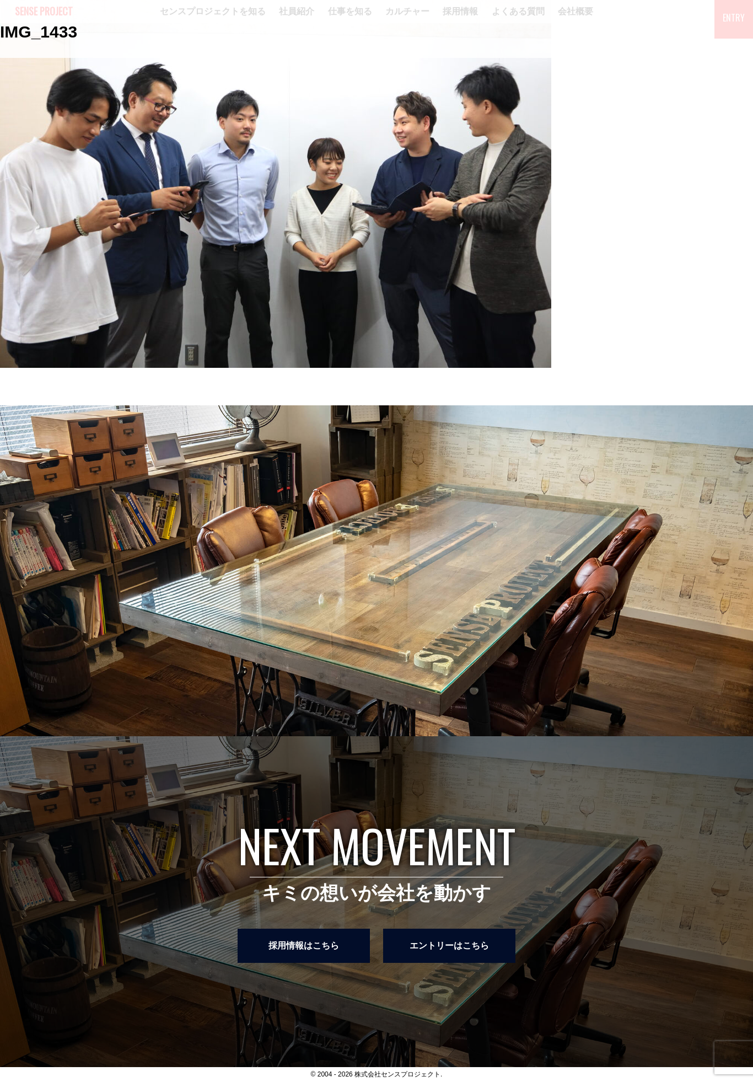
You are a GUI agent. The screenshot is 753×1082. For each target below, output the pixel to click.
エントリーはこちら (449, 945)
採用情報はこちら (303, 945)
